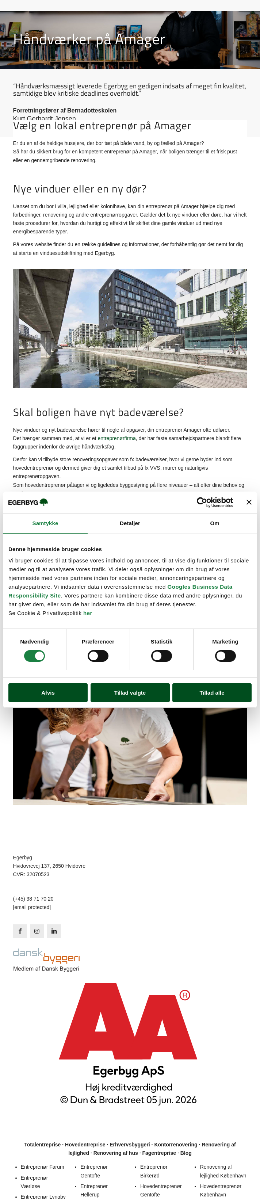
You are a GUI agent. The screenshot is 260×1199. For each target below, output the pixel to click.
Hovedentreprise (85, 1145)
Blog (186, 1153)
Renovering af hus (115, 1153)
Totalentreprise (42, 1145)
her (87, 613)
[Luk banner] (249, 502)
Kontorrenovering (175, 1145)
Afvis (48, 693)
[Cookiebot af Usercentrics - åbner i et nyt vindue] (201, 502)
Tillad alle (211, 693)
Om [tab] (214, 523)
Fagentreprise (159, 1153)
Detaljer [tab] (130, 523)
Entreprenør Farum (42, 1167)
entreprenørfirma (116, 438)
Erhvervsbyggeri (130, 1145)
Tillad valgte (130, 693)
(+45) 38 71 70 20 (33, 899)
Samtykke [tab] (45, 523)
